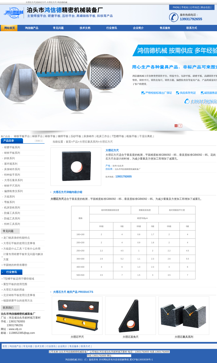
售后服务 (165, 28)
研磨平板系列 (12, 147)
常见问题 (58, 28)
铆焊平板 (63, 136)
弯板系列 (9, 202)
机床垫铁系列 (12, 207)
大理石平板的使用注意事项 (19, 243)
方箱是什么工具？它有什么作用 (21, 248)
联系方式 (191, 28)
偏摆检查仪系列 (13, 191)
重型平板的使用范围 (15, 284)
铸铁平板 (50, 136)
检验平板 (131, 136)
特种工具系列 (12, 224)
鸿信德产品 (31, 28)
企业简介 (138, 28)
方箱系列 (9, 196)
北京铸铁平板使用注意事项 (19, 295)
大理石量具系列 (89, 141)
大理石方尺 (106, 141)
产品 (75, 141)
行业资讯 (111, 28)
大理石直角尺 (130, 336)
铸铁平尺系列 (12, 185)
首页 (4, 346)
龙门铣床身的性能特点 (16, 237)
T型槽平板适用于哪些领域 (18, 278)
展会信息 (205, 7)
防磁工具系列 (12, 218)
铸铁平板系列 (12, 152)
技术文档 (85, 28)
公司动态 (194, 7)
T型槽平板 (118, 136)
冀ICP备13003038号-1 (141, 359)
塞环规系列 (10, 163)
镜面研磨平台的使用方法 (17, 300)
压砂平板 (76, 136)
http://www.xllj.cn (122, 355)
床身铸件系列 (12, 169)
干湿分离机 (145, 136)
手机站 (184, 7)
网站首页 (9, 28)
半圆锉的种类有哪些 (15, 265)
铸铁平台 (37, 136)
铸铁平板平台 (22, 136)
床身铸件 (88, 136)
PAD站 (176, 7)
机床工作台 (103, 136)
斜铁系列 (9, 158)
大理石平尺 (77, 336)
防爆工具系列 (12, 213)
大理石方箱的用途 (14, 289)
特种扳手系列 (12, 174)
